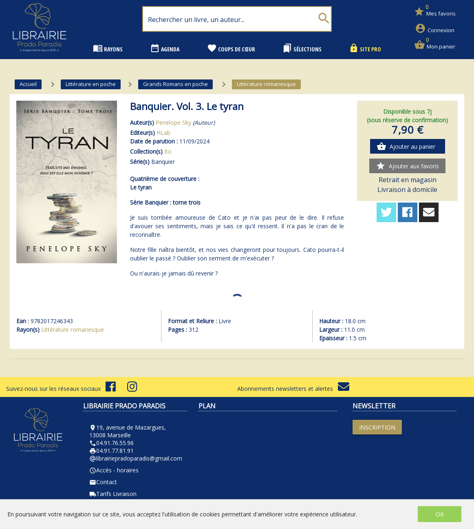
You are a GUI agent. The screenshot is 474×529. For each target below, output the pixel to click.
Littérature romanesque (72, 329)
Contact (103, 482)
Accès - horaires (114, 470)
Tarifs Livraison (113, 494)
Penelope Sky (173, 122)
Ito (168, 151)
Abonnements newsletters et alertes (293, 388)
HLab (163, 133)
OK (440, 514)
